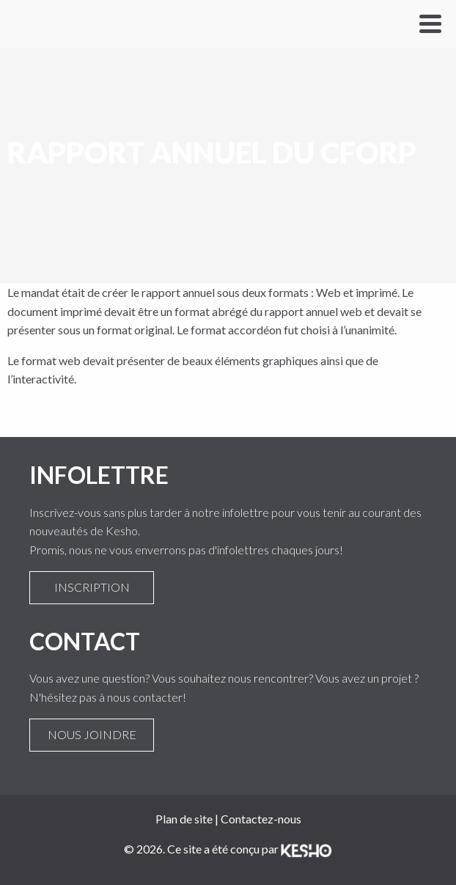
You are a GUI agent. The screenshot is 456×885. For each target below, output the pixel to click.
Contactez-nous (261, 819)
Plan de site (184, 819)
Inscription (91, 587)
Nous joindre (91, 735)
